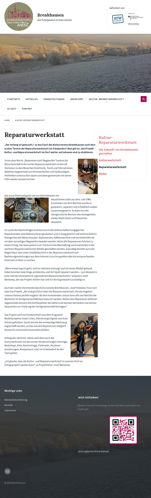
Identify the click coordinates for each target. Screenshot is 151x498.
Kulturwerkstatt (110, 160)
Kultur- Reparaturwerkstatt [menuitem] (106, 99)
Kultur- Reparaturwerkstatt (30, 120)
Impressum (10, 410)
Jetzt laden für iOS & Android (108, 451)
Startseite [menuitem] (13, 99)
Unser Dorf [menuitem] (76, 99)
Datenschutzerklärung (15, 399)
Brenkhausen (51, 15)
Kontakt (8, 405)
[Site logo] (18, 30)
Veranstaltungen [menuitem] (54, 99)
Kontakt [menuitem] (27, 108)
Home (7, 120)
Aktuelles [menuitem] (32, 99)
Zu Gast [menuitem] (11, 108)
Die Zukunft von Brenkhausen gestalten (118, 151)
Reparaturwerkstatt (112, 167)
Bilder (103, 174)
